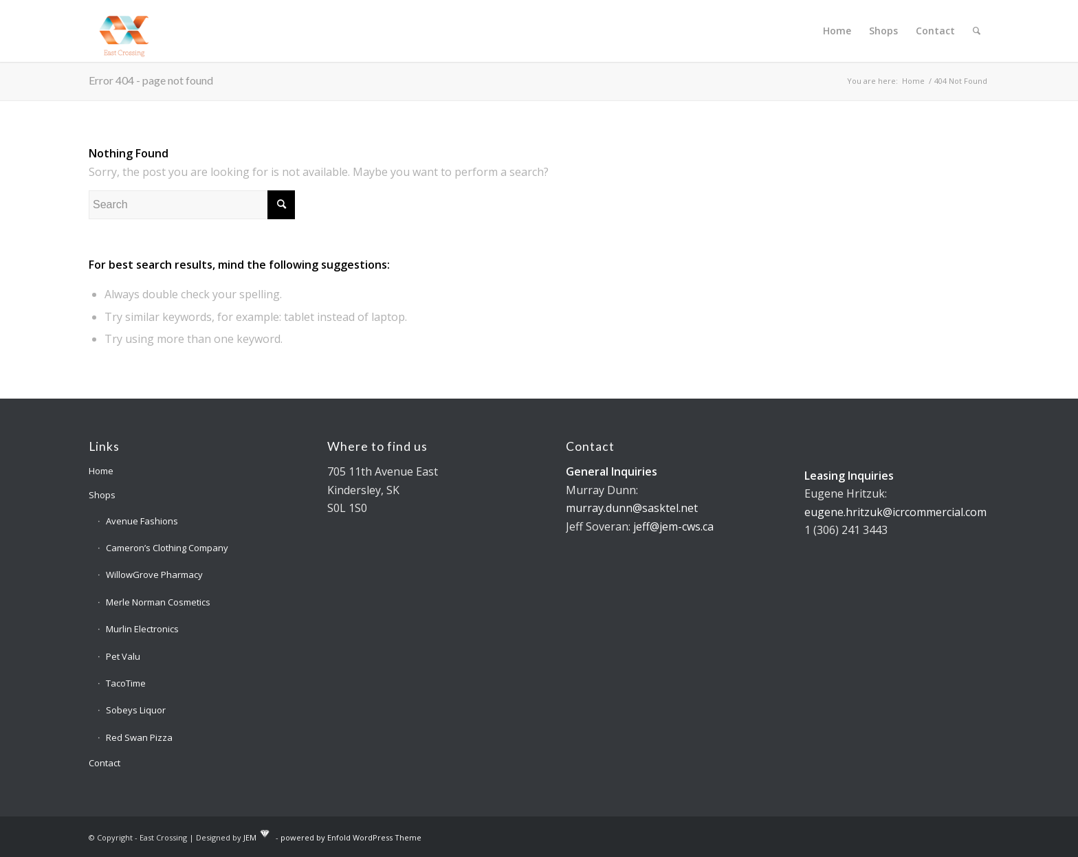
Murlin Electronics (142, 629)
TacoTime (126, 683)
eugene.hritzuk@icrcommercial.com (895, 512)
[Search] (976, 31)
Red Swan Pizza (139, 737)
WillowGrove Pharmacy (154, 574)
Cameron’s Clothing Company (167, 548)
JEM (249, 837)
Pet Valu (123, 656)
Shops (102, 495)
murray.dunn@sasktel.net (632, 507)
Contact (104, 763)
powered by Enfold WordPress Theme (350, 837)
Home (101, 471)
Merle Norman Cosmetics (158, 602)
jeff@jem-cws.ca (673, 526)
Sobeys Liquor (136, 710)
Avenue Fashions (142, 521)
